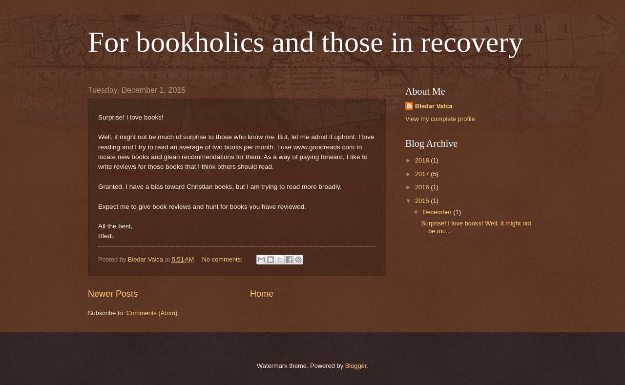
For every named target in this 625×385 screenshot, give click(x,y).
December (437, 212)
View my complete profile (440, 118)
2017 (423, 174)
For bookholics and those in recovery (305, 42)
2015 (423, 200)
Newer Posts (113, 294)
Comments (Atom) (151, 313)
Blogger (356, 365)
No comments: (223, 259)
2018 (423, 160)
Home (261, 294)
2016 (423, 187)
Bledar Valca (434, 106)
